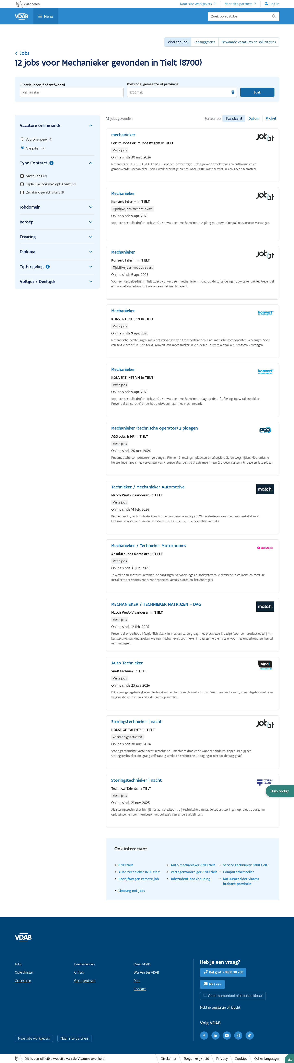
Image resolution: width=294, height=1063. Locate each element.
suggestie (219, 1007)
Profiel (271, 118)
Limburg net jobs (131, 890)
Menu (48, 16)
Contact (140, 989)
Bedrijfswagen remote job (138, 879)
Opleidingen (24, 972)
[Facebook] (204, 1035)
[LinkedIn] (215, 1035)
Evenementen (84, 964)
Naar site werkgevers (196, 4)
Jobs (22, 53)
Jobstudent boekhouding (190, 879)
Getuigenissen (84, 980)
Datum (253, 118)
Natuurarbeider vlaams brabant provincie (241, 881)
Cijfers (79, 972)
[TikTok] (250, 1035)
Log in (274, 4)
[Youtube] (227, 1035)
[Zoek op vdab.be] (243, 16)
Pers (137, 980)
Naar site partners (238, 4)
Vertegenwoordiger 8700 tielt (194, 872)
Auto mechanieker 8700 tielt (193, 865)
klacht (235, 1007)
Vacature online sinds (57, 125)
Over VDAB (142, 964)
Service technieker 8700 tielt (245, 865)
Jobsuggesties (204, 42)
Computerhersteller (238, 872)
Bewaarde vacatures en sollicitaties (249, 42)
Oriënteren (23, 980)
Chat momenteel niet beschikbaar (235, 996)
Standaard (234, 118)
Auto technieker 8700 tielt (139, 872)
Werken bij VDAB (146, 972)
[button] (280, 791)
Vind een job (178, 42)
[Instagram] (238, 1035)
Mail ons (215, 984)
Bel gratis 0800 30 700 (226, 972)
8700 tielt (125, 865)
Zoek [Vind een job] (257, 92)
